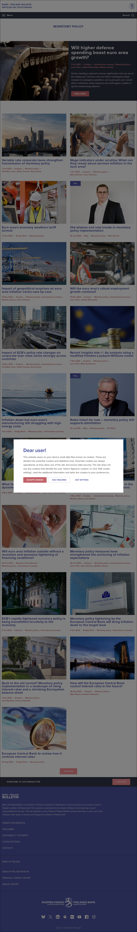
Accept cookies (35, 480)
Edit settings (81, 480)
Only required (59, 480)
